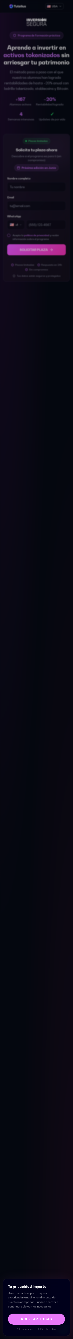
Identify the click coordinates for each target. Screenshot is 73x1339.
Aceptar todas (36, 1319)
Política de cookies (47, 1329)
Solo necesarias (25, 1329)
